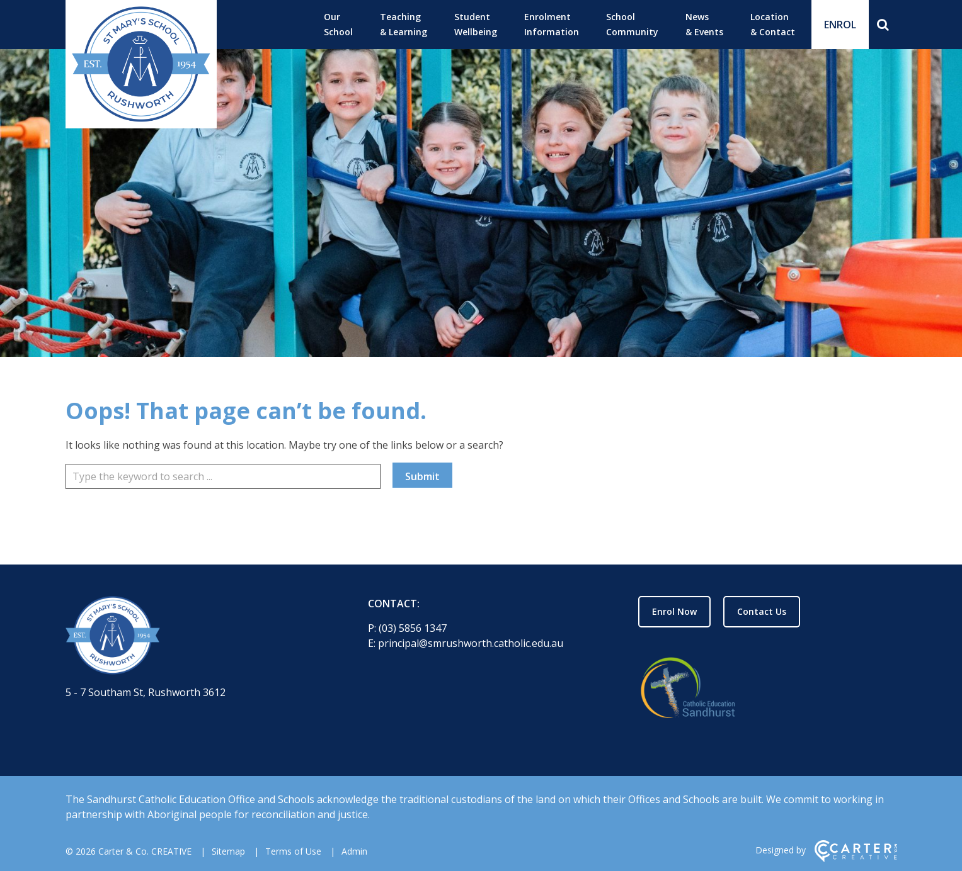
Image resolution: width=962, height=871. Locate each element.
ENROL (840, 24)
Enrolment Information (551, 24)
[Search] (883, 24)
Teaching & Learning (403, 24)
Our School (338, 24)
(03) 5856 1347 (413, 628)
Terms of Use (293, 851)
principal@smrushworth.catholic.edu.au (470, 643)
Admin (354, 851)
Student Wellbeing (475, 24)
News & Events (704, 24)
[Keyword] (223, 476)
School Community (632, 24)
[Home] (195, 637)
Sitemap (228, 851)
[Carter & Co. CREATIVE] (856, 859)
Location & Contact (772, 24)
